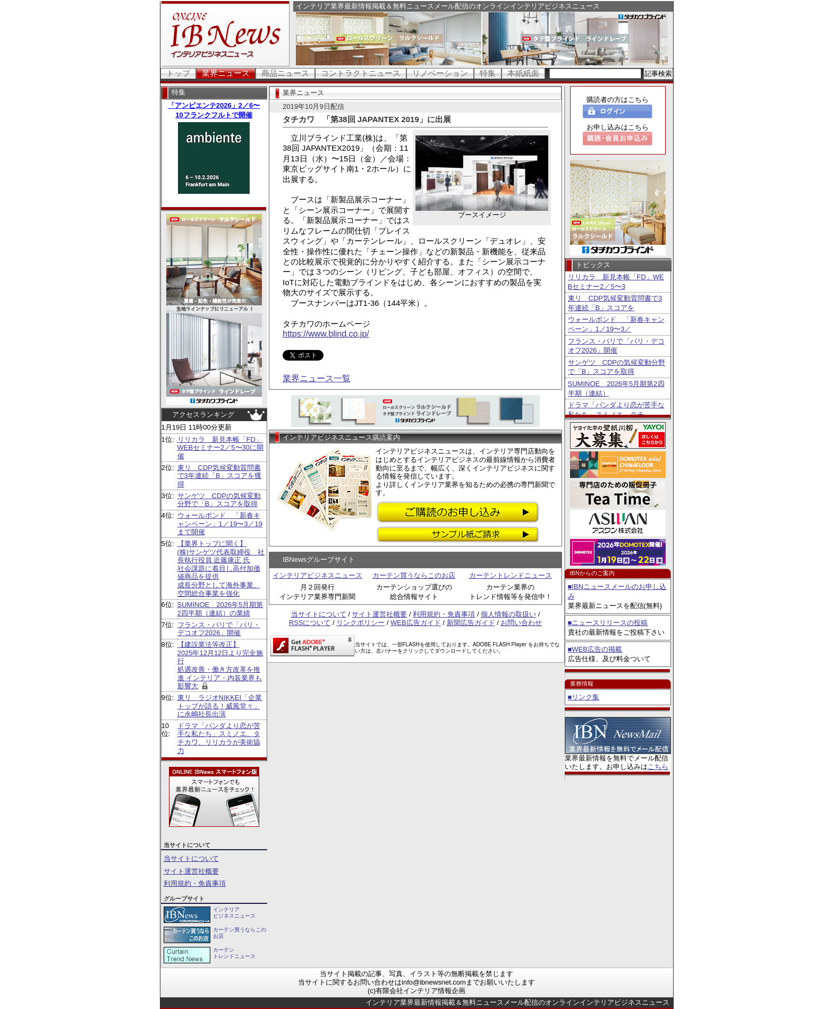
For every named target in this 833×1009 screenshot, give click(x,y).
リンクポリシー (360, 623)
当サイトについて (191, 858)
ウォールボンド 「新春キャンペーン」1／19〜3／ (616, 324)
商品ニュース (285, 73)
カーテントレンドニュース (510, 575)
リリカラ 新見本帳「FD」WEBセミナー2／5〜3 (616, 281)
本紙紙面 (523, 73)
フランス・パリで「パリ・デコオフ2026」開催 (218, 629)
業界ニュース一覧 (317, 378)
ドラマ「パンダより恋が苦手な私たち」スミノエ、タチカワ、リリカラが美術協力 (218, 738)
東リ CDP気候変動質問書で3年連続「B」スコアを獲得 (219, 476)
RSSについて (310, 623)
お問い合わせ (521, 623)
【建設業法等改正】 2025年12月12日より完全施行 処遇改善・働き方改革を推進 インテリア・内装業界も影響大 (220, 665)
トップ (178, 73)
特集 (488, 73)
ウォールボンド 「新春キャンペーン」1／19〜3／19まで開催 (219, 523)
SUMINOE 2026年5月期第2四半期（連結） (616, 388)
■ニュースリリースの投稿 (608, 623)
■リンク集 (584, 697)
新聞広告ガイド (471, 623)
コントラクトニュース (361, 73)
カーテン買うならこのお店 (413, 575)
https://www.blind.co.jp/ (326, 333)
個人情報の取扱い (508, 614)
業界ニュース (226, 73)
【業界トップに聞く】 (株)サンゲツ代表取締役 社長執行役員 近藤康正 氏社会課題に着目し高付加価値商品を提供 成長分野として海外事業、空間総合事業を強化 (221, 568)
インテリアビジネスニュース (317, 575)
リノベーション (440, 73)
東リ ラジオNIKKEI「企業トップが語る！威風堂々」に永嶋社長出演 (219, 706)
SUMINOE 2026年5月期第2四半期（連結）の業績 (220, 609)
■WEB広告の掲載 (595, 649)
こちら (658, 767)
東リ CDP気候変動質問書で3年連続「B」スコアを (615, 303)
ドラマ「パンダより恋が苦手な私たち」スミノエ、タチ (616, 409)
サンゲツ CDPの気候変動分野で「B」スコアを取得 (219, 500)
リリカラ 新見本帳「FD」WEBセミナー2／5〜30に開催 (220, 447)
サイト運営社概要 (191, 871)
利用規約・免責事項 (195, 883)
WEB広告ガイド (415, 623)
